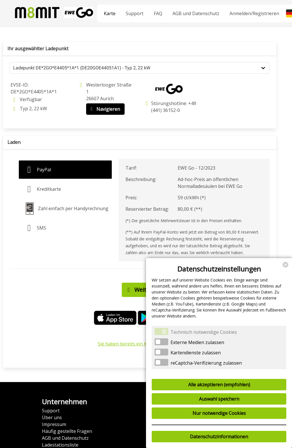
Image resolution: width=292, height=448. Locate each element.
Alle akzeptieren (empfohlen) (219, 384)
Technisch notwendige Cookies (204, 332)
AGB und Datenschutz (196, 13)
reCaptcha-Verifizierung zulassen (206, 363)
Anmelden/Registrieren (254, 13)
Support (134, 13)
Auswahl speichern (219, 399)
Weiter (138, 290)
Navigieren (104, 109)
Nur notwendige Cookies (219, 413)
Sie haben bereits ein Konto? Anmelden (140, 344)
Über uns (52, 417)
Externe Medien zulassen (197, 342)
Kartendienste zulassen (196, 352)
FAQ (158, 13)
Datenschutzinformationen (219, 436)
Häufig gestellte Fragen (67, 431)
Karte (109, 13)
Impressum (54, 424)
